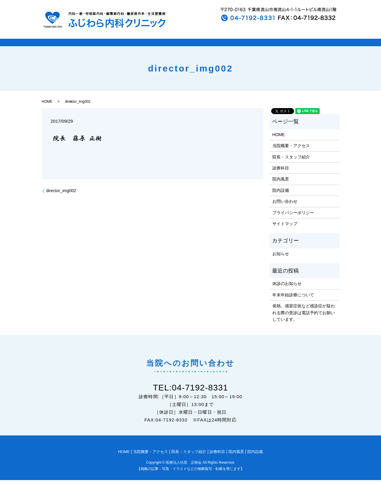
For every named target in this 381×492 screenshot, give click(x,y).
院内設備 (315, 48)
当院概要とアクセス (115, 48)
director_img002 (61, 202)
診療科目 (234, 48)
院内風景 (274, 48)
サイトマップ (284, 235)
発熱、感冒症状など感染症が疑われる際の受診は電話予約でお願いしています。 (303, 324)
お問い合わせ (284, 213)
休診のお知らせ (287, 295)
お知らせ (280, 265)
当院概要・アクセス (291, 157)
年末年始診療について (293, 306)
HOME (64, 48)
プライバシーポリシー (293, 224)
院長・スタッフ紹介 (180, 48)
